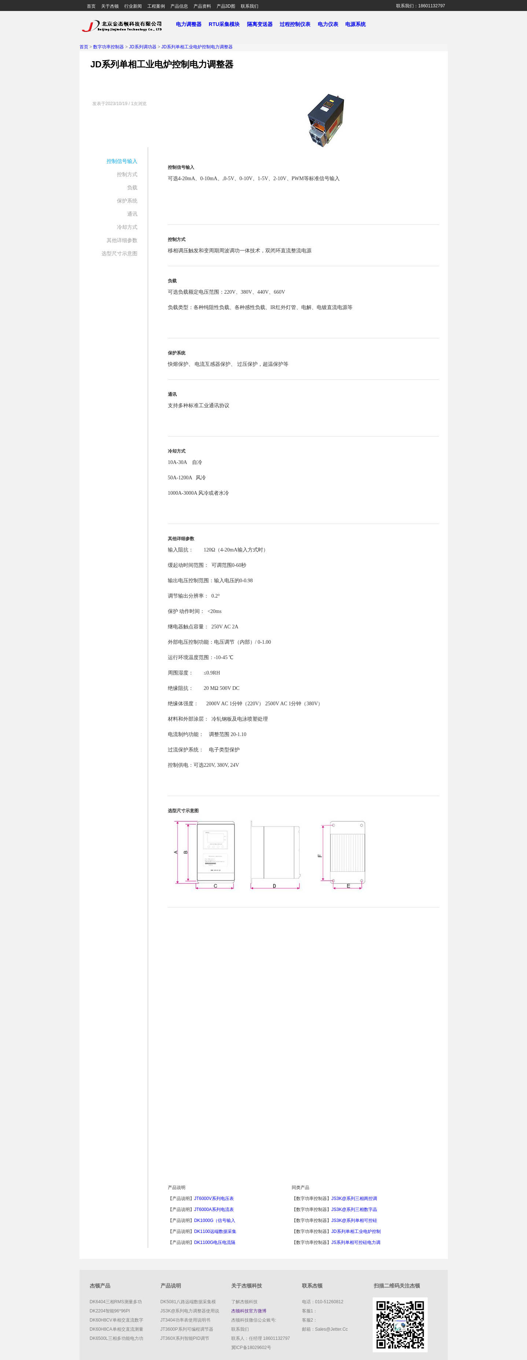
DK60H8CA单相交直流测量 (116, 1329)
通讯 (132, 214)
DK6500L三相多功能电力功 (116, 1338)
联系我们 (249, 6)
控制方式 (127, 174)
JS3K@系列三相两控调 (354, 1198)
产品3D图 (226, 6)
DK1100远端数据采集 (215, 1231)
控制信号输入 (122, 161)
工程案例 (156, 6)
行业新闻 (133, 6)
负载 (132, 187)
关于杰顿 (110, 6)
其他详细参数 (122, 240)
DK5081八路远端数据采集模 (188, 1301)
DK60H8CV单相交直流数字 (116, 1320)
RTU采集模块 (227, 24)
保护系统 (127, 201)
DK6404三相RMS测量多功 (116, 1301)
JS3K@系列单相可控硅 (354, 1220)
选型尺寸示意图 (119, 253)
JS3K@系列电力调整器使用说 (190, 1310)
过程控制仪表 (298, 24)
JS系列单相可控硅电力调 (355, 1242)
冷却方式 (127, 227)
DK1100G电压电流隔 (215, 1242)
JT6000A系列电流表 (214, 1209)
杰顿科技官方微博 (248, 1310)
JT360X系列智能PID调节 (185, 1338)
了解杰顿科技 (244, 1301)
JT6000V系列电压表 (214, 1198)
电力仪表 (331, 24)
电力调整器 (188, 24)
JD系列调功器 (142, 46)
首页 (91, 6)
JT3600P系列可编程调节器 (187, 1329)
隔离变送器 (263, 24)
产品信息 (179, 6)
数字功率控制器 (108, 46)
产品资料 (202, 6)
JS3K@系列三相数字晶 (354, 1209)
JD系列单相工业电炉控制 (356, 1231)
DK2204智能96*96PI (110, 1310)
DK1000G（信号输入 (215, 1220)
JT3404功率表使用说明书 (185, 1320)
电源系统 (358, 24)
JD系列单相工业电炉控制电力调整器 (197, 46)
